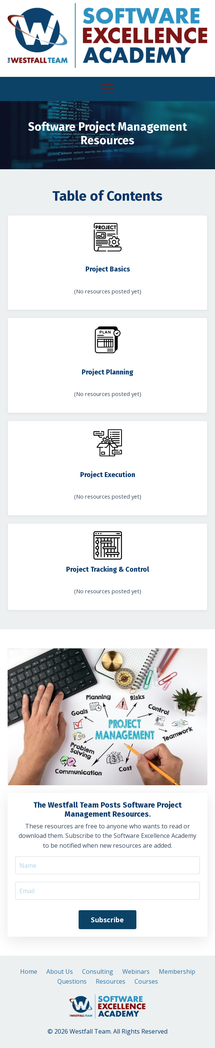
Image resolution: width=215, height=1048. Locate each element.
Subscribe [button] (107, 919)
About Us (59, 971)
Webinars (136, 971)
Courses (146, 981)
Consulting (97, 971)
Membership (177, 971)
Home (28, 971)
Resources (110, 981)
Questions (72, 981)
